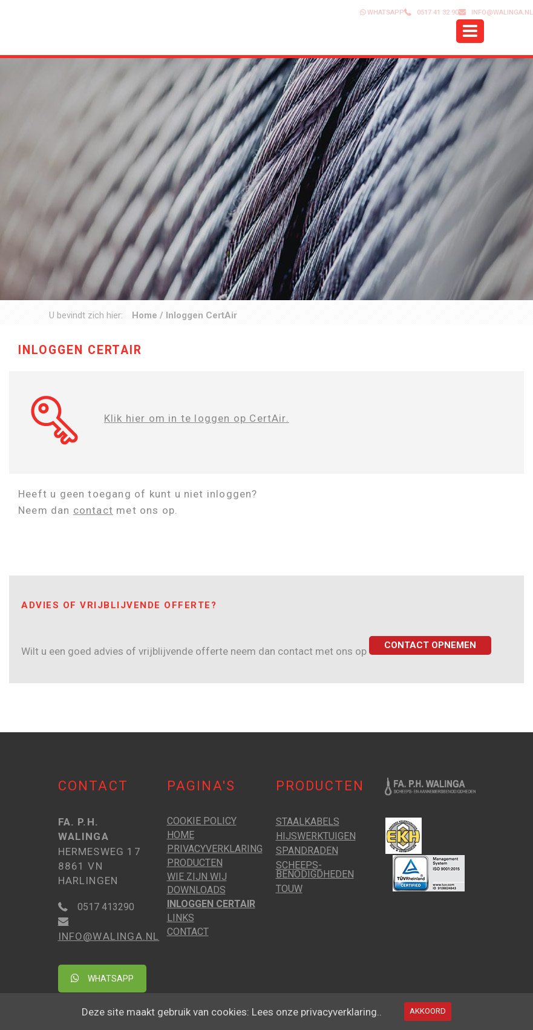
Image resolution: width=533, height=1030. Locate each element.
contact (93, 510)
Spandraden (307, 850)
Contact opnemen (430, 645)
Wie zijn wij (197, 876)
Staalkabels (307, 821)
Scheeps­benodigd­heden (315, 869)
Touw (289, 888)
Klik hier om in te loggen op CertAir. (196, 418)
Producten (195, 862)
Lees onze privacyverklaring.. (317, 1012)
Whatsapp (102, 978)
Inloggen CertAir (211, 904)
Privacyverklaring (215, 849)
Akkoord (428, 1010)
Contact (188, 931)
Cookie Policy (202, 821)
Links (180, 917)
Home (144, 315)
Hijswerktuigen (316, 836)
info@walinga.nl (502, 12)
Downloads (196, 890)
